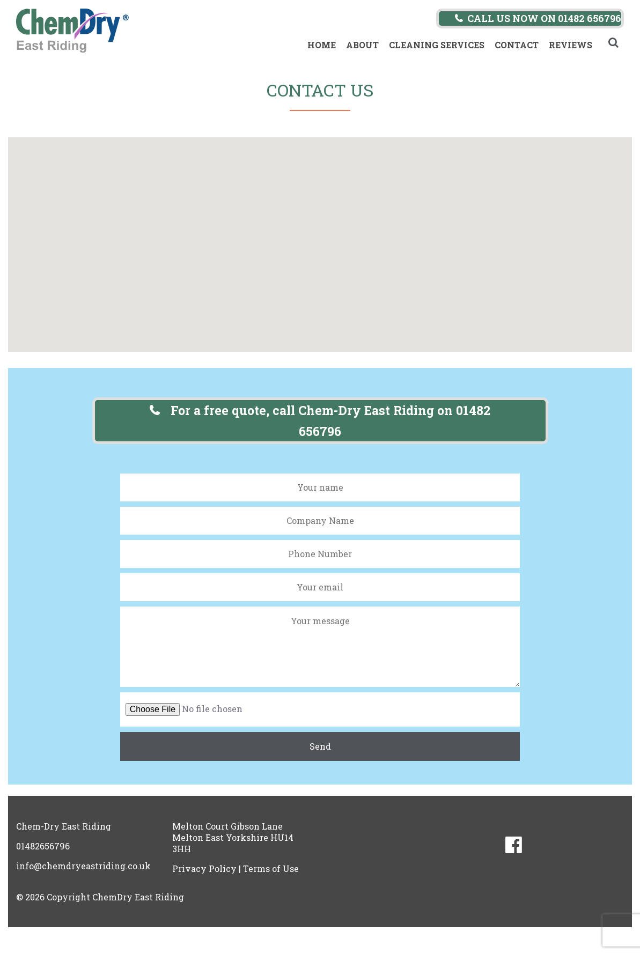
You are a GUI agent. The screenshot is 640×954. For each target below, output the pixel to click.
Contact (517, 44)
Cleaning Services (436, 44)
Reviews (570, 44)
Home (321, 44)
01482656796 (43, 846)
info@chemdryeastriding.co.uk (83, 865)
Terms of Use (271, 868)
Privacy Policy (204, 868)
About (362, 44)
